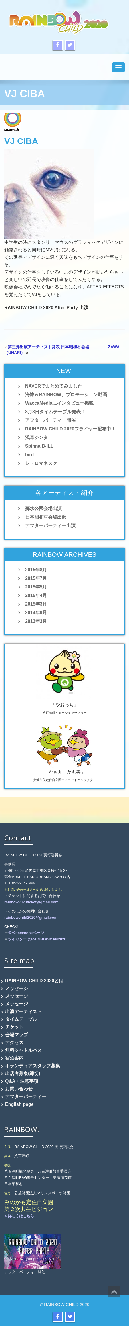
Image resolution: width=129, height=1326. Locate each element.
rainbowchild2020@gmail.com (30, 917)
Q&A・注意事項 (21, 1081)
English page (19, 1104)
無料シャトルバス (23, 1050)
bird (29, 454)
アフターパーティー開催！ (52, 420)
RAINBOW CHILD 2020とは (34, 980)
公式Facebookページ (26, 933)
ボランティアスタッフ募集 (32, 1065)
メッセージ (16, 988)
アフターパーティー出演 (50, 525)
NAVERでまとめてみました (53, 386)
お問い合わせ (19, 1088)
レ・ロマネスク (41, 463)
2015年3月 (36, 604)
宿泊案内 (14, 1058)
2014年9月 (36, 612)
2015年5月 (36, 586)
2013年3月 (36, 621)
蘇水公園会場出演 (43, 508)
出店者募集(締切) (22, 1073)
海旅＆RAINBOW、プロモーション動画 (66, 394)
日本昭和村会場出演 (45, 517)
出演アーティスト (23, 1011)
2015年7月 (36, 578)
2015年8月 (36, 569)
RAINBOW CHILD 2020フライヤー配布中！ (70, 428)
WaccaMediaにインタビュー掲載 (59, 403)
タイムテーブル (21, 1019)
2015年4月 (36, 595)
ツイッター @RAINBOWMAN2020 (37, 939)
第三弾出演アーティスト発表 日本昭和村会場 (48, 347)
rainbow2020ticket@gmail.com (31, 902)
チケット (14, 1027)
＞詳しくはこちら (19, 1216)
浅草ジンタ (36, 437)
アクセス (14, 1042)
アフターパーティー (25, 1096)
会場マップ (16, 1034)
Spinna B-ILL (39, 446)
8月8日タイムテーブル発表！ (55, 411)
